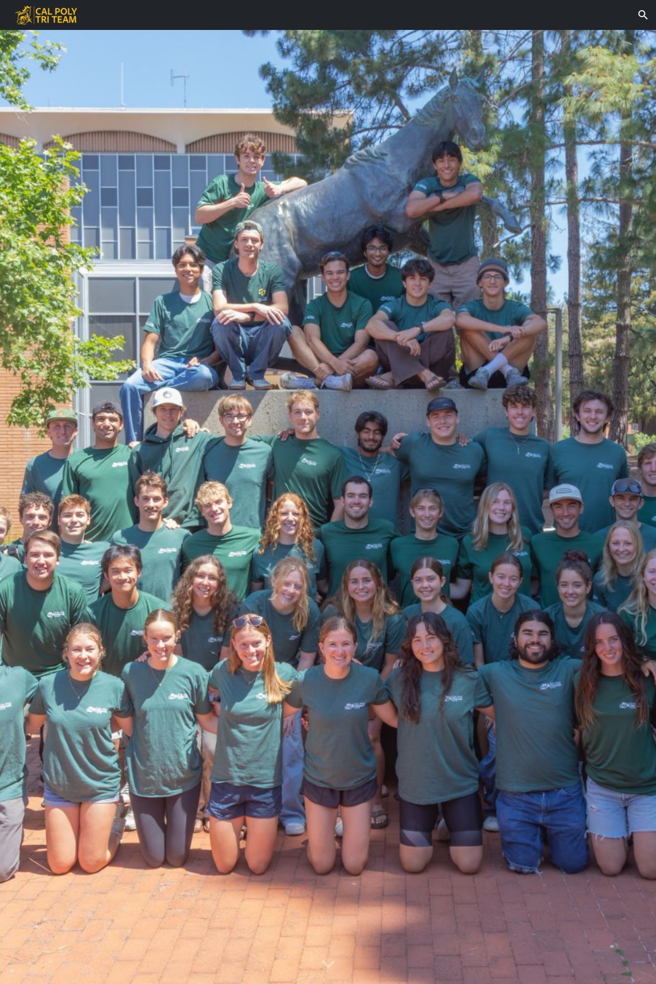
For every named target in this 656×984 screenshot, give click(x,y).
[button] (643, 15)
